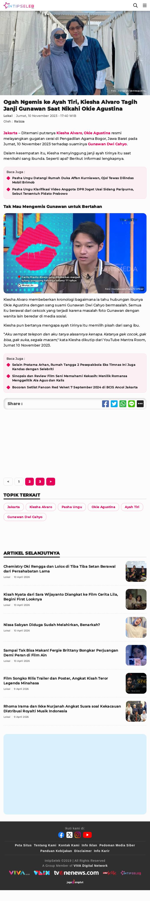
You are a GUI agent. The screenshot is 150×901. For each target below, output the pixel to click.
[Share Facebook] (105, 404)
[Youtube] (87, 835)
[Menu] (144, 5)
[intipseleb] (131, 873)
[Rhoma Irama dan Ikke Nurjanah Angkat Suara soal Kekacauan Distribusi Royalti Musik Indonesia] (75, 713)
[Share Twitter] (114, 404)
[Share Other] (140, 404)
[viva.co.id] (19, 873)
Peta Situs (23, 845)
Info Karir (102, 851)
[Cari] (135, 5)
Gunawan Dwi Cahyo (107, 144)
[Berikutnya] (29, 482)
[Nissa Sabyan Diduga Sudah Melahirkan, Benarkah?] (75, 629)
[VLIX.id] (42, 873)
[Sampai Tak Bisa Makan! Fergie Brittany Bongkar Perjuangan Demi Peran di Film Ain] (75, 657)
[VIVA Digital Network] (91, 865)
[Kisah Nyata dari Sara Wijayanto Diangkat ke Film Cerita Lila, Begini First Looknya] (75, 601)
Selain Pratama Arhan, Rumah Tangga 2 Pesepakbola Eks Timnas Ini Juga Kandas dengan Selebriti (73, 367)
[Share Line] (131, 404)
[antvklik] (109, 873)
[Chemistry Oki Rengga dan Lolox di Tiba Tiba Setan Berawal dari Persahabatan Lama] (75, 573)
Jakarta (10, 133)
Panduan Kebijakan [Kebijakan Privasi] (56, 851)
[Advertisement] (75, 442)
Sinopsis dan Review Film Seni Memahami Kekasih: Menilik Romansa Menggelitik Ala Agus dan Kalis (69, 378)
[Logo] (18, 5)
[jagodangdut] (75, 881)
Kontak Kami (69, 845)
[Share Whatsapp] (122, 404)
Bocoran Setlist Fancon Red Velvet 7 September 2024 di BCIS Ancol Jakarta (75, 387)
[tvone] (76, 873)
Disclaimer (83, 851)
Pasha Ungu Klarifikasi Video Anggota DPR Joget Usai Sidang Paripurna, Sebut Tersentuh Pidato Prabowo (73, 191)
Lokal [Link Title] (7, 116)
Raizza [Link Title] (19, 121)
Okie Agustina (97, 133)
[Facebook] (61, 835)
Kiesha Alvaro (69, 133)
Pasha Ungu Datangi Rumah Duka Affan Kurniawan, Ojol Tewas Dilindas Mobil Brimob (73, 180)
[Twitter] (69, 835)
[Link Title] (13, 507)
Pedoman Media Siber (117, 845)
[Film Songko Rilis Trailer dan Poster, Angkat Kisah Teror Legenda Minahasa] (75, 685)
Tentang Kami (45, 845)
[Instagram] (78, 835)
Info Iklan (89, 845)
